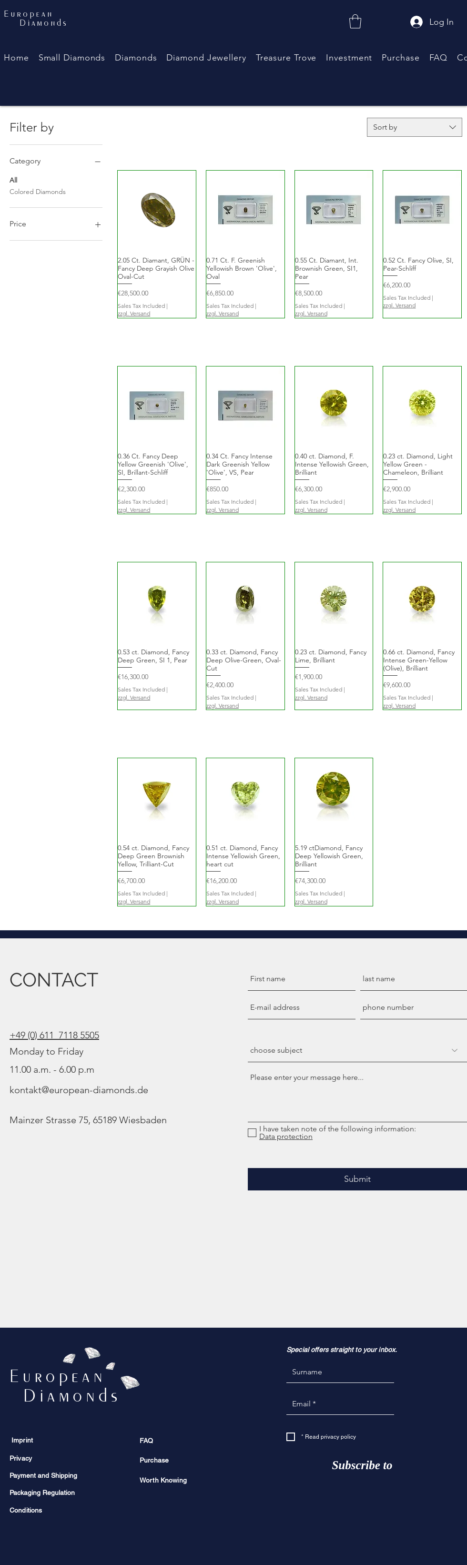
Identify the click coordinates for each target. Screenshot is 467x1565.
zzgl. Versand (134, 313)
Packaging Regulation (42, 1492)
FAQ (146, 1440)
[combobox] (414, 127)
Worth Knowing (163, 1480)
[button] (136, 57)
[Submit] (357, 1179)
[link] (355, 21)
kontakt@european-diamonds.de (79, 1090)
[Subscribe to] (362, 1465)
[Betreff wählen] (357, 1050)
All (13, 179)
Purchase (154, 1460)
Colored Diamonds (38, 191)
